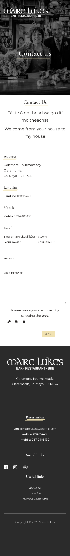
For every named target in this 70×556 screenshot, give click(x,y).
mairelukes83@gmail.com (30, 236)
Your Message (13, 273)
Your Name (13, 242)
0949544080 (25, 196)
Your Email (46, 242)
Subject (9, 259)
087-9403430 (23, 216)
